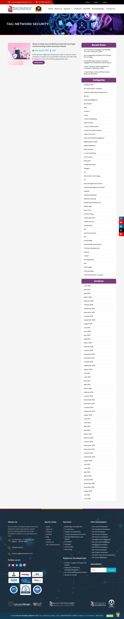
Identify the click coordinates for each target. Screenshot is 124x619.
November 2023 (89, 404)
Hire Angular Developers (100, 552)
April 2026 (87, 293)
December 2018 (89, 483)
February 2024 (89, 392)
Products (77, 9)
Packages (68, 544)
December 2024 (89, 354)
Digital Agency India (90, 142)
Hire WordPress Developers (101, 529)
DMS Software (88, 149)
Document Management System (76, 572)
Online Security (89, 222)
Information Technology (92, 176)
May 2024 (87, 381)
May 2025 (87, 335)
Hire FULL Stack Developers (101, 542)
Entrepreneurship (89, 165)
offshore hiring (89, 214)
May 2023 (87, 426)
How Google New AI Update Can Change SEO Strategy (97, 56)
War (85, 263)
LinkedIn (86, 191)
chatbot (86, 111)
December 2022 (89, 445)
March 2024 (88, 388)
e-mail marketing (90, 153)
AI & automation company (93, 89)
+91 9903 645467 (17, 547)
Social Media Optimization (93, 244)
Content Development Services (75, 534)
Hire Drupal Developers (99, 545)
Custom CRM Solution (91, 126)
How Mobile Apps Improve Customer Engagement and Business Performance (97, 62)
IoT (85, 180)
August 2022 (88, 461)
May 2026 (87, 290)
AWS (85, 108)
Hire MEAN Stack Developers (101, 540)
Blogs (96, 2)
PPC (85, 229)
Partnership (68, 549)
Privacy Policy (50, 616)
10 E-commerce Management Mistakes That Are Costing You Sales (97, 50)
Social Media (88, 241)
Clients (87, 2)
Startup (86, 252)
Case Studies (69, 547)
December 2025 (89, 309)
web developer (89, 271)
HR (85, 172)
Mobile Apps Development (73, 527)
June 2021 (87, 468)
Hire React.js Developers (100, 537)
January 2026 (88, 305)
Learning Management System (94, 187)
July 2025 (87, 328)
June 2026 (87, 286)
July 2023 (87, 419)
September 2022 (89, 457)
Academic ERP (88, 85)
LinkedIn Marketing (90, 195)
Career (104, 2)
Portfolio (86, 9)
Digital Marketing (89, 146)
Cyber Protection (89, 134)
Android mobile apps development (95, 92)
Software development (92, 248)
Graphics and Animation (73, 532)
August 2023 (88, 415)
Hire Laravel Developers (100, 527)
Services (68, 9)
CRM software (88, 123)
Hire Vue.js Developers (99, 550)
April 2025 (87, 339)
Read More (38, 63)
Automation (88, 104)
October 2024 (88, 362)
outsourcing (88, 225)
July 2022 (87, 464)
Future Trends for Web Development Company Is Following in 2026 (96, 67)
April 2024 (87, 385)
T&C (40, 616)
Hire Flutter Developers (99, 557)
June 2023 (87, 423)
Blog (47, 537)
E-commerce (69, 529)
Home (50, 9)
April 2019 (87, 472)
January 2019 (88, 480)
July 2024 (87, 373)
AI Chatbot (68, 542)
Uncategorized (89, 260)
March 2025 (88, 343)
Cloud (86, 115)
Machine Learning (90, 199)
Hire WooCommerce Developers (103, 555)
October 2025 (88, 316)
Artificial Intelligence (91, 100)
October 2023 (88, 407)
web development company (93, 275)
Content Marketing (90, 119)
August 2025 (88, 324)
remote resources (90, 233)
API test (86, 96)
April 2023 (87, 430)
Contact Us (110, 9)
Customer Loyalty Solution (93, 130)
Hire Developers (98, 9)
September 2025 (89, 320)
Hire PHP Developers (98, 532)
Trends (86, 256)
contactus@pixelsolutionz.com (22, 553)
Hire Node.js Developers (100, 534)
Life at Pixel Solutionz (53, 545)
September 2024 (89, 366)
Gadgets (87, 168)
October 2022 (88, 453)
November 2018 (89, 487)
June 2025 (87, 331)
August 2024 (88, 369)
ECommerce (88, 157)
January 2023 (88, 442)
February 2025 (88, 347)
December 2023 (89, 400)
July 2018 (87, 495)
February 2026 (88, 301)
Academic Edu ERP (71, 575)
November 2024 (89, 358)
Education (87, 161)
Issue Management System (93, 184)
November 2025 (89, 312)
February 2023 (88, 438)
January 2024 (88, 396)
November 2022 (89, 449)
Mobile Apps (88, 206)
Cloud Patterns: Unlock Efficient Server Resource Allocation (97, 73)
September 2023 (89, 411)
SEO (85, 237)
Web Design (88, 267)
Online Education (89, 218)
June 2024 (87, 377)
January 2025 (88, 350)
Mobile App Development (92, 203)
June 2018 (87, 499)
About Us (58, 9)
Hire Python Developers (100, 547)
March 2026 (88, 297)
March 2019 (87, 476)
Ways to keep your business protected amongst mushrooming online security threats (53, 45)
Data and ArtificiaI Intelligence (94, 138)
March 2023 (88, 434)
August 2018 (88, 491)
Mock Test (87, 210)
